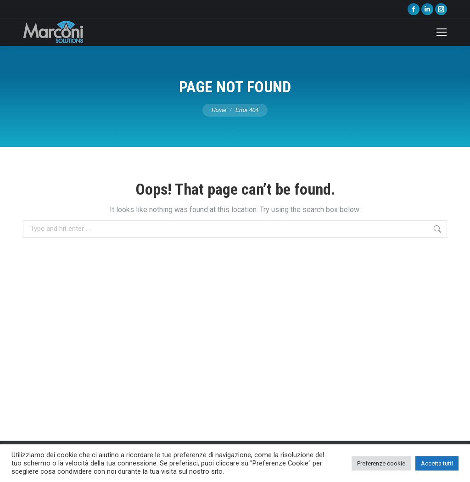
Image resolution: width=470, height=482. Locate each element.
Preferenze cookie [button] (381, 463)
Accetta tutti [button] (437, 463)
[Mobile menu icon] (441, 32)
